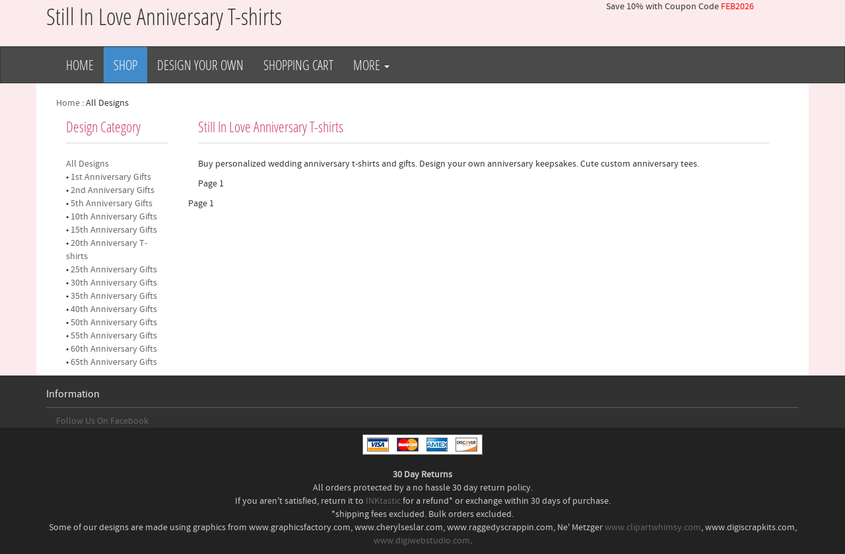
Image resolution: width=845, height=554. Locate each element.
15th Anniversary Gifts (114, 230)
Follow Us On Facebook (102, 421)
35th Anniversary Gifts (114, 296)
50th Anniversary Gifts (114, 323)
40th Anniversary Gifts (114, 309)
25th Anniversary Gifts (114, 270)
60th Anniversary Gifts (114, 349)
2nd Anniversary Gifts (112, 190)
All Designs (87, 164)
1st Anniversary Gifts (111, 177)
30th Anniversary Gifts (114, 283)
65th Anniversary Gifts (114, 362)
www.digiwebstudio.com (422, 541)
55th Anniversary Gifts (114, 336)
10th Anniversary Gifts (114, 217)
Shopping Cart (298, 64)
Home (80, 64)
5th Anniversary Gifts (111, 204)
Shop (125, 64)
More (371, 64)
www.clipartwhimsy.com (653, 528)
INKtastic (383, 501)
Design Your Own (200, 64)
